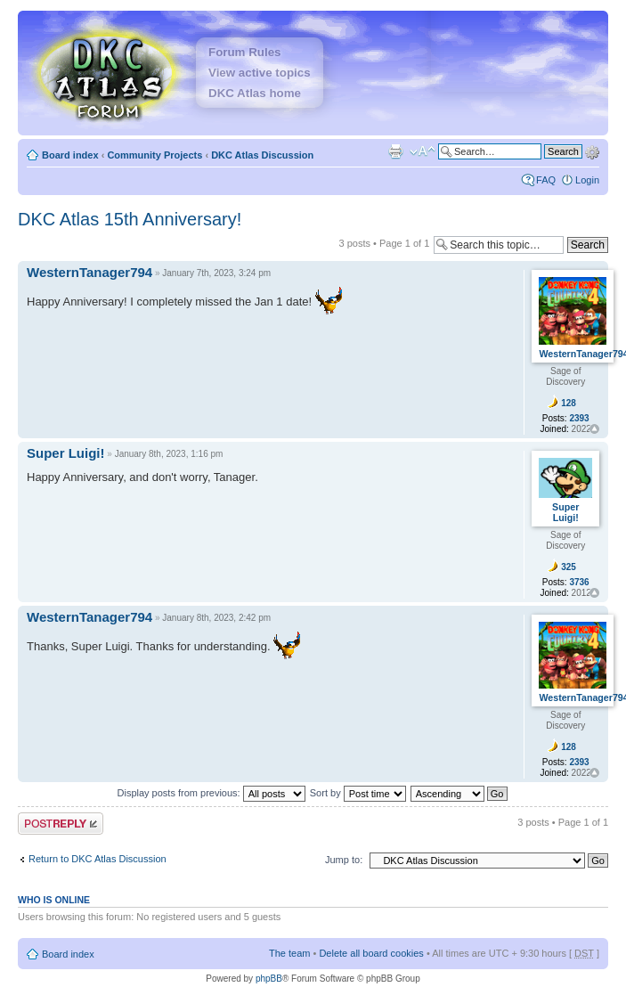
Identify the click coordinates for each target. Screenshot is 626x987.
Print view (395, 151)
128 (568, 403)
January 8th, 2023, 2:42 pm (216, 618)
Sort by (358, 792)
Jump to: (343, 859)
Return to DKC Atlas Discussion (97, 858)
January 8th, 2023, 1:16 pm (169, 454)
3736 (579, 582)
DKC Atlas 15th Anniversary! (129, 219)
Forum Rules (244, 52)
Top (594, 429)
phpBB (269, 978)
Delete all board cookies (371, 953)
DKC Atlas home (254, 93)
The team (289, 953)
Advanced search (592, 150)
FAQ (546, 180)
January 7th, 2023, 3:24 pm (216, 273)
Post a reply (60, 823)
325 (568, 567)
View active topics (259, 72)
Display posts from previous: (211, 792)
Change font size (422, 151)
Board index (70, 155)
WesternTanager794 (89, 272)
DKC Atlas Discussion (262, 155)
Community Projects (154, 155)
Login (587, 180)
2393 (579, 418)
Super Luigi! (66, 453)
